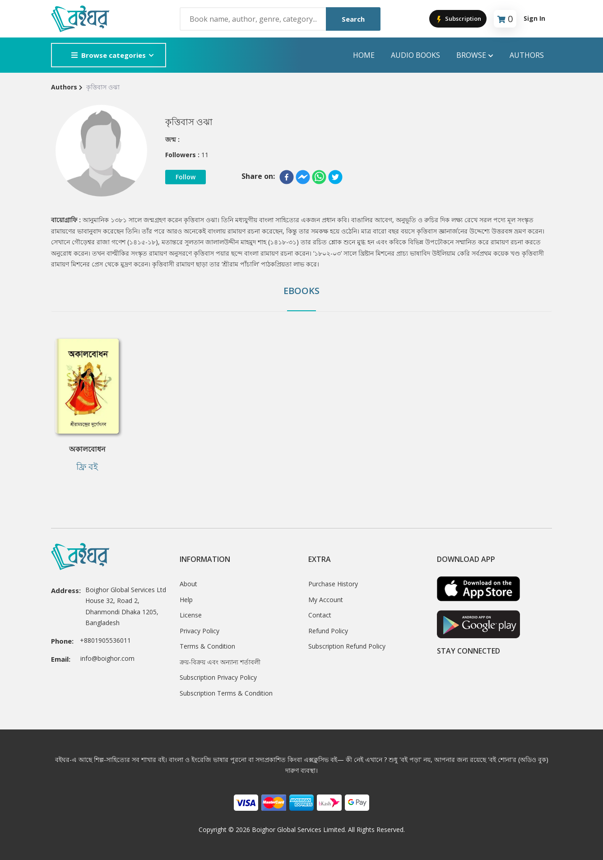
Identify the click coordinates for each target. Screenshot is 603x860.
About (188, 584)
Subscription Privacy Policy (218, 677)
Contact (319, 615)
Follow (185, 177)
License (191, 615)
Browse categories (108, 55)
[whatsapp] (319, 177)
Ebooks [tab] (301, 291)
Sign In (534, 18)
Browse (474, 55)
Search (353, 18)
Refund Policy (328, 630)
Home (364, 55)
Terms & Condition (207, 646)
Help (186, 599)
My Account (325, 599)
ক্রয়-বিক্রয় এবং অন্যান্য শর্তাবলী (220, 662)
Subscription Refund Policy (346, 646)
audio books (415, 55)
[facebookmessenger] (303, 177)
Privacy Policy (199, 630)
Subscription (458, 19)
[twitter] (335, 177)
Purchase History (333, 584)
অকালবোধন (87, 449)
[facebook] (286, 177)
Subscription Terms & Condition (226, 693)
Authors (527, 55)
